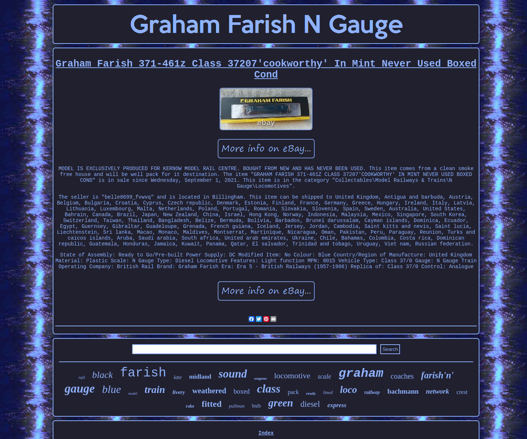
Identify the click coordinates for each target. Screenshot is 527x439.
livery (178, 392)
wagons (260, 378)
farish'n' (437, 375)
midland (200, 376)
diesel (310, 404)
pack (293, 392)
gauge (80, 388)
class (268, 388)
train (155, 389)
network (437, 391)
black (102, 374)
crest (461, 392)
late (177, 377)
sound (232, 373)
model (132, 393)
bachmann (403, 391)
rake (190, 406)
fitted (212, 404)
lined (328, 392)
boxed (241, 391)
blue (111, 389)
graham (361, 373)
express (336, 405)
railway (372, 392)
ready (311, 393)
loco (348, 389)
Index (266, 433)
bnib (256, 406)
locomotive (292, 375)
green (280, 403)
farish (143, 373)
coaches (402, 376)
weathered (209, 390)
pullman (237, 406)
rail (81, 377)
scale (324, 376)
